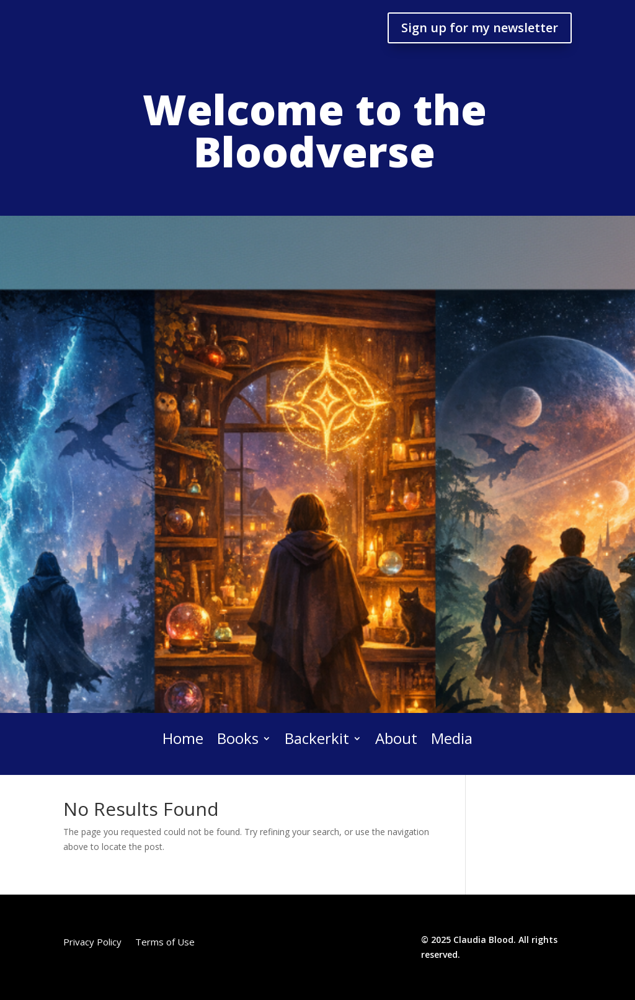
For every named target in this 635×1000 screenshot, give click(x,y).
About (396, 739)
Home (182, 739)
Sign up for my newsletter (479, 27)
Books (238, 739)
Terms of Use (165, 942)
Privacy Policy (92, 942)
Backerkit (317, 739)
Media (452, 739)
